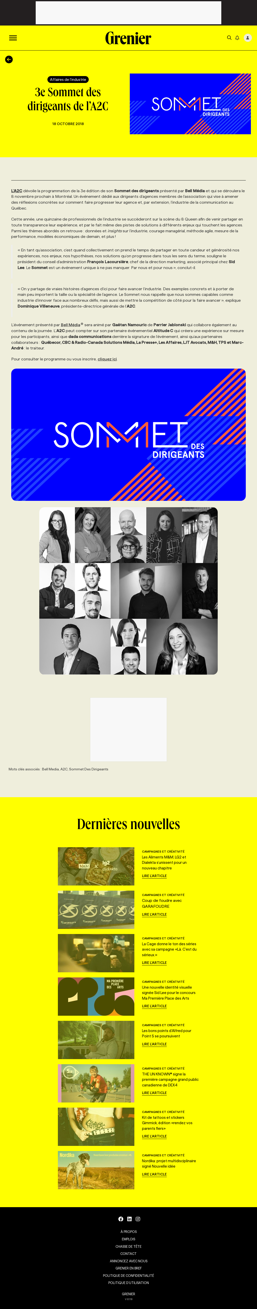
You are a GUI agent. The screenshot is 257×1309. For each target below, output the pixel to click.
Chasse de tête (128, 1246)
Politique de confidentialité (128, 1275)
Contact (128, 1253)
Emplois (128, 1239)
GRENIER (128, 1294)
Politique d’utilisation (128, 1282)
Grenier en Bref (128, 1268)
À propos (129, 1231)
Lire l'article (154, 876)
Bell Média (72, 325)
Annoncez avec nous (128, 1261)
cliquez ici (107, 359)
